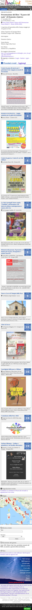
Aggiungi (22, 63)
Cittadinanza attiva (19, 7)
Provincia (3, 535)
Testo (2, 530)
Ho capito (27, 608)
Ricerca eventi (7, 528)
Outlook (22, 58)
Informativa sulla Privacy (24, 599)
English (14, 9)
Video (9, 9)
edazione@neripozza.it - (7, 56)
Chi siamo (28, 1)
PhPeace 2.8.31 (13, 599)
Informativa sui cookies (7, 600)
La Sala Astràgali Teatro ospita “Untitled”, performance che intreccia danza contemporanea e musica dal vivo (11, 205)
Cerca (30, 3)
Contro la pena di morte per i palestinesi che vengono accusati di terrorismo (12, 69)
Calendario (3, 9)
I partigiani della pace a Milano (11, 369)
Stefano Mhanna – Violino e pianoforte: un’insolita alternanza (11, 444)
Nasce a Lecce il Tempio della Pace (12, 293)
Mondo (11, 7)
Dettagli (29, 606)
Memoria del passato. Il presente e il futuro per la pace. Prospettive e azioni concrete (12, 251)
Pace (1, 7)
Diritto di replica (17, 600)
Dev (4, 551)
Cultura (6, 7)
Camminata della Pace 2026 (10, 416)
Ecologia (28, 7)
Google (17, 58)
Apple (27, 58)
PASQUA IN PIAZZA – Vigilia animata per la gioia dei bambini (11, 114)
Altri (2, 60)
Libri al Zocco (5, 324)
